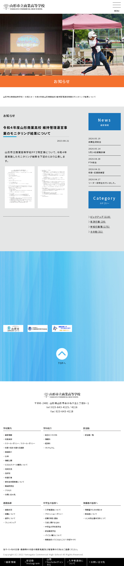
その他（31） (96, 231)
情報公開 (8, 460)
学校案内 (7, 428)
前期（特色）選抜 (51, 518)
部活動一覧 (89, 435)
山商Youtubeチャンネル (55, 562)
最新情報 (8, 435)
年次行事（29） (98, 221)
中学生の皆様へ (50, 502)
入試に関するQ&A (52, 522)
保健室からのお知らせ (93, 509)
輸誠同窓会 (9, 486)
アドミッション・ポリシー (54, 514)
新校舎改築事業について (14, 481)
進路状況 (8, 509)
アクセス (8, 490)
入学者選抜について (53, 509)
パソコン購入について (53, 535)
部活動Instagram (33, 562)
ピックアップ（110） (100, 216)
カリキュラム (49, 447)
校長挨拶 (8, 439)
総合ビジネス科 (51, 435)
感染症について (91, 514)
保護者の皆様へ (90, 502)
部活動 (86, 428)
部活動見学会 (50, 531)
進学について (10, 518)
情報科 (47, 439)
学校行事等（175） (100, 226)
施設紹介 (8, 452)
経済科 (47, 443)
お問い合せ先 (10, 494)
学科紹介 (47, 428)
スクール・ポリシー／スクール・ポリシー (20, 443)
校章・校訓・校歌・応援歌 (14, 447)
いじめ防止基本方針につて (95, 518)
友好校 (7, 473)
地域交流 (8, 469)
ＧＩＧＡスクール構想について (16, 464)
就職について (10, 514)
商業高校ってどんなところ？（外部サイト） (60, 539)
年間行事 (8, 477)
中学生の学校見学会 (53, 526)
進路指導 (7, 502)
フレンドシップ (10, 522)
